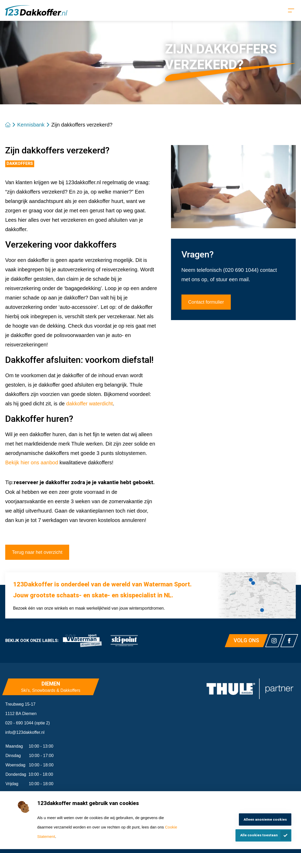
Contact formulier (206, 302)
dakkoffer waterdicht (89, 403)
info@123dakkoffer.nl (24, 732)
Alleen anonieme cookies (265, 819)
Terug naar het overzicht (37, 552)
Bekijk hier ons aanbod (31, 462)
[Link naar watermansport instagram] (274, 640)
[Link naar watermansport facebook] (289, 640)
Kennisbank (31, 125)
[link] (82, 640)
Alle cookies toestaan (259, 835)
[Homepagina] (36, 10)
